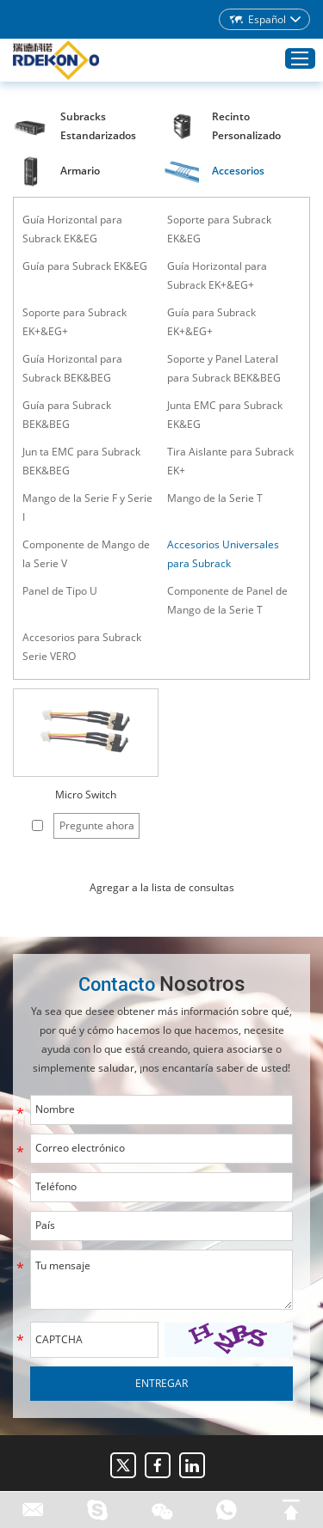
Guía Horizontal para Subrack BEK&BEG (72, 368)
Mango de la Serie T (215, 498)
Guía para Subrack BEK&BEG (66, 414)
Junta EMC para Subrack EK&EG (225, 414)
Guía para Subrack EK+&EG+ (211, 322)
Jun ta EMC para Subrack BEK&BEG (81, 461)
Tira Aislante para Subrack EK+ (230, 461)
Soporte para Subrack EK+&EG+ (74, 322)
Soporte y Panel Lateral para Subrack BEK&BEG (224, 368)
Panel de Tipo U (59, 591)
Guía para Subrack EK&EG (84, 266)
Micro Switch (85, 794)
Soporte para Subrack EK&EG (219, 229)
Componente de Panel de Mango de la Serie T (227, 600)
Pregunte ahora (96, 825)
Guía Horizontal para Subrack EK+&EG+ (217, 275)
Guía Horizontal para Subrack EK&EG (72, 229)
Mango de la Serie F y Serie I (87, 507)
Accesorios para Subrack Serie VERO (81, 646)
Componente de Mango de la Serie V (86, 554)
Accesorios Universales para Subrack (223, 554)
